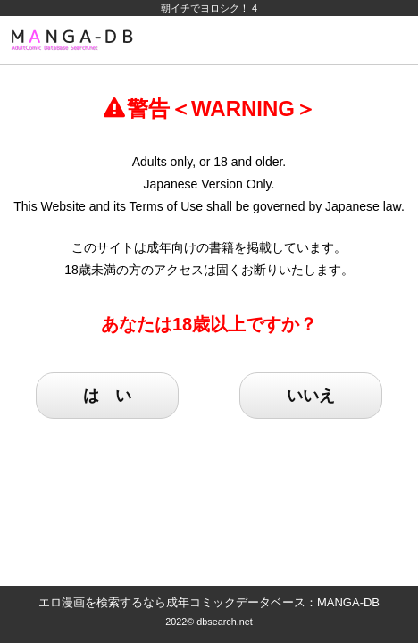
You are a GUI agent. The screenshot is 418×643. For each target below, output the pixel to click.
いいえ (311, 396)
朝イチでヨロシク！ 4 (209, 8)
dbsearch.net (224, 621)
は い (107, 396)
